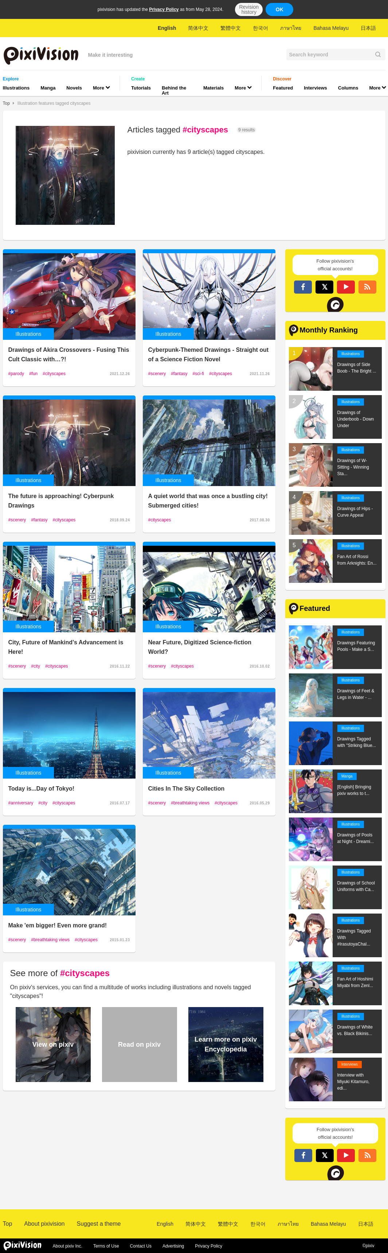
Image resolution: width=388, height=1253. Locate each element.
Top (6, 103)
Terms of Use (106, 1246)
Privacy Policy (164, 9)
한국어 (260, 28)
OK (279, 9)
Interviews (315, 88)
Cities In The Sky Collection (186, 788)
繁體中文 (230, 28)
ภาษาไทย (290, 28)
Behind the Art (174, 90)
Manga (47, 88)
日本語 (368, 28)
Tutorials (141, 88)
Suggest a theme (99, 1224)
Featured (283, 88)
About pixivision (44, 1224)
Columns (348, 88)
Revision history (249, 9)
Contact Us (141, 1246)
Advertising (173, 1246)
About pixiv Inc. (67, 1246)
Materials (213, 88)
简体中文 (198, 28)
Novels (74, 88)
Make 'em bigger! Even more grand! (57, 925)
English (167, 28)
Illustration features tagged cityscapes (54, 103)
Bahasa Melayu (331, 28)
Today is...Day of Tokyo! (41, 788)
